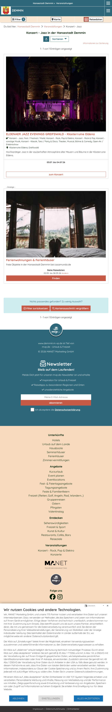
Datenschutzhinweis (55, 709)
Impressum (38, 709)
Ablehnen (18, 698)
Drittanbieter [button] (73, 709)
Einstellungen (51, 698)
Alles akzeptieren (88, 698)
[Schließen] (107, 605)
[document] (56, 651)
